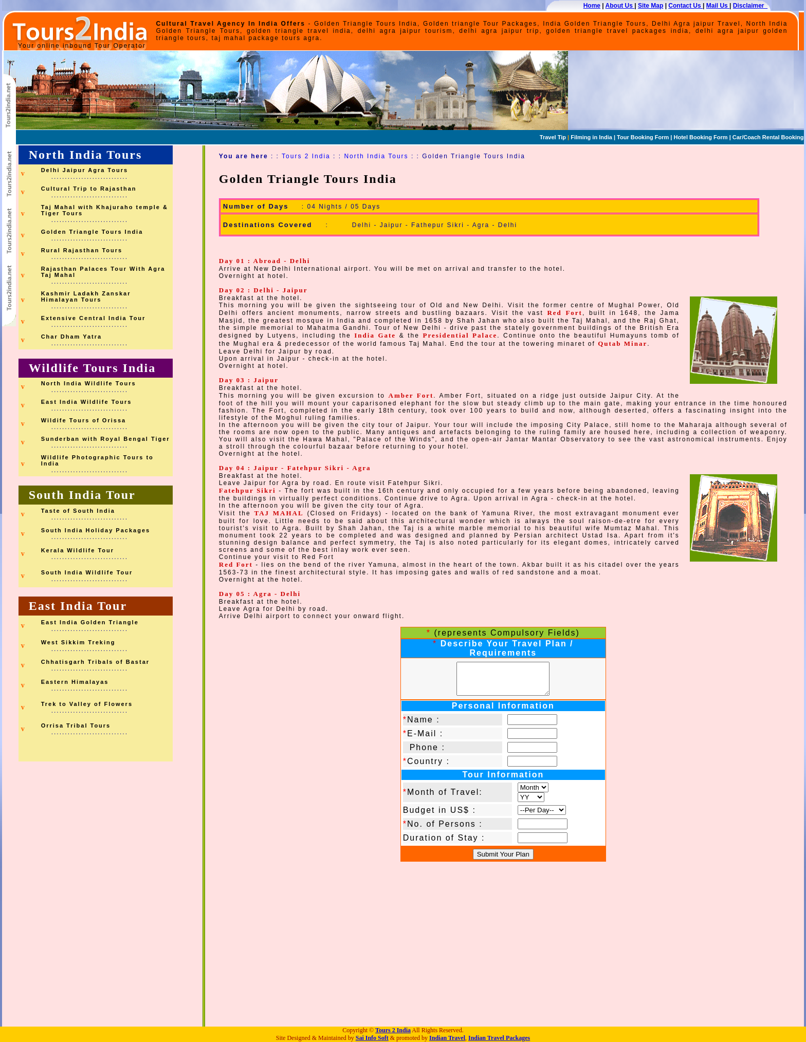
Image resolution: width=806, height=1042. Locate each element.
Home (591, 5)
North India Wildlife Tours (88, 383)
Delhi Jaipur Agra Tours (84, 170)
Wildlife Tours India (92, 368)
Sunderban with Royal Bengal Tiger (105, 439)
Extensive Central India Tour (93, 318)
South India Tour (82, 494)
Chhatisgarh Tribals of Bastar (95, 662)
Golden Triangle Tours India (92, 232)
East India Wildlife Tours (86, 402)
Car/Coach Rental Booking (768, 137)
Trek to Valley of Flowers (87, 704)
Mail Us (717, 5)
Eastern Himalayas (75, 682)
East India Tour (78, 605)
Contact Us (685, 5)
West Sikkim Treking (78, 642)
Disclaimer (750, 5)
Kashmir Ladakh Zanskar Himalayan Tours (86, 296)
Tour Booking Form (642, 137)
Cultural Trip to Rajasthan (89, 188)
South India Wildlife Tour (87, 572)
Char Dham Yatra (71, 336)
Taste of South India (78, 511)
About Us (620, 5)
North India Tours (85, 154)
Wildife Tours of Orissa (83, 420)
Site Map (650, 5)
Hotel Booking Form (700, 137)
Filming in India (590, 137)
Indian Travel (447, 1037)
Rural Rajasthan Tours (82, 250)
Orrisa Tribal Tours (76, 725)
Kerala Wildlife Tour (77, 550)
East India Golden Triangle (90, 622)
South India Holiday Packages (96, 530)
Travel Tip (553, 137)
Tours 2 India (306, 156)
